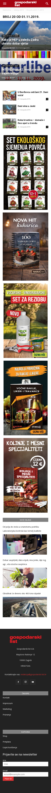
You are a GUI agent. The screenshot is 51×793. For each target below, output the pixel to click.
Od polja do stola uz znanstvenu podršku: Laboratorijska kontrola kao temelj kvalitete (22, 529)
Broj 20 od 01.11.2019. (10, 36)
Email (5, 770)
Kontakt (6, 697)
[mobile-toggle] (4, 3)
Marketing (7, 709)
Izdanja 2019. (19, 10)
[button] (47, 3)
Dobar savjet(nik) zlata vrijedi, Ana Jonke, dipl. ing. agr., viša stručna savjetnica (24, 562)
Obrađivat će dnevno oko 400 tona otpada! (22, 593)
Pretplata (7, 741)
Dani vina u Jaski (26, 106)
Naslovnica (7, 10)
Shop (5, 736)
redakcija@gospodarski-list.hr (33, 674)
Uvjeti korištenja (10, 747)
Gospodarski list (8, 48)
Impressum (8, 703)
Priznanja (7, 714)
